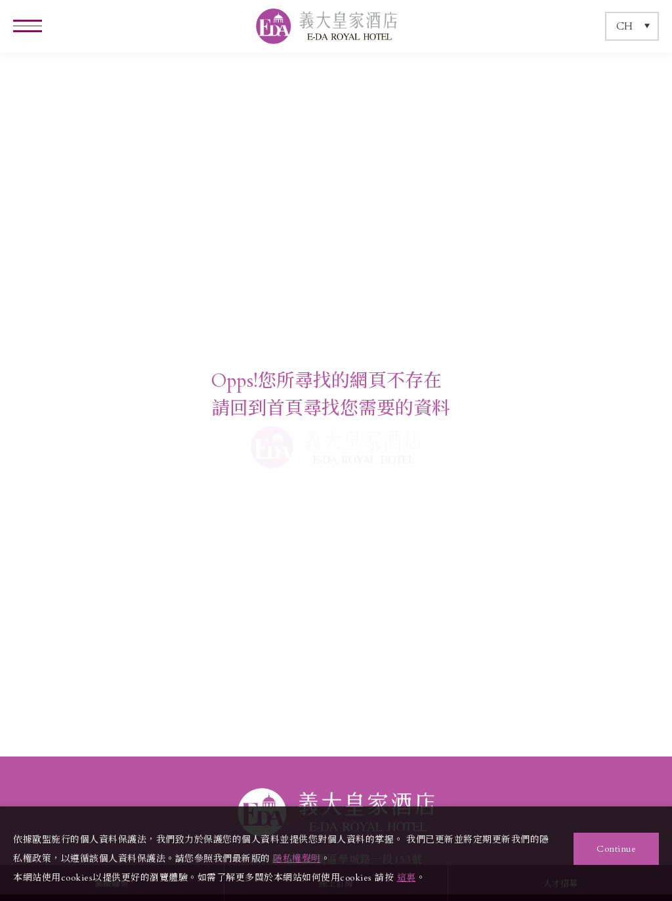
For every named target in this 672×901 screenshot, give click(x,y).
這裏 (406, 877)
